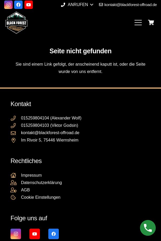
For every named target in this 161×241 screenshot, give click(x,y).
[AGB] (16, 189)
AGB (25, 190)
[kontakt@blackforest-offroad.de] (16, 132)
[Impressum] (16, 175)
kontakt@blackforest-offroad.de (50, 132)
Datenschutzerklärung (41, 182)
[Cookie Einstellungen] (16, 197)
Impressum (31, 175)
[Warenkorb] (151, 22)
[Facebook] (18, 5)
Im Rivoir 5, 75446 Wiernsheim (50, 140)
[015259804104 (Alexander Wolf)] (16, 118)
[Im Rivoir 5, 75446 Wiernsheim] (16, 140)
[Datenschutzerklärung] (16, 182)
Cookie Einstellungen (40, 197)
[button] (76, 5)
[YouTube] (28, 5)
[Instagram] (8, 5)
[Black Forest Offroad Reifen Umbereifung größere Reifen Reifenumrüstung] (16, 22)
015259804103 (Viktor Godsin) (49, 125)
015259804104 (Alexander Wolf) (51, 118)
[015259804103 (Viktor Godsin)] (16, 125)
